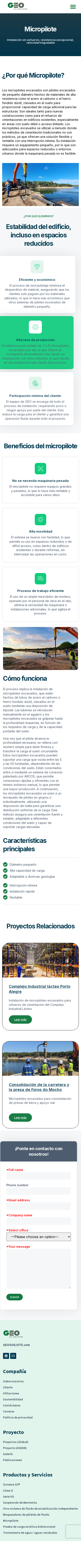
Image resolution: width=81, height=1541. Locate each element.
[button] (73, 6)
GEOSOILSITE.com (16, 1345)
